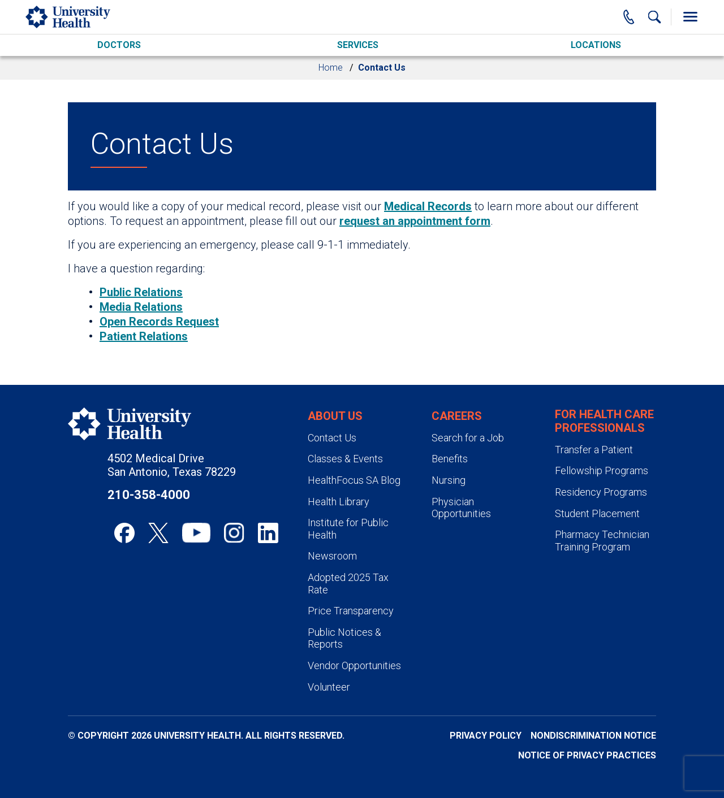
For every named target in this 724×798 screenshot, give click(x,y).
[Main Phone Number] (628, 16)
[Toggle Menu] (690, 16)
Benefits (450, 459)
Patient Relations (144, 336)
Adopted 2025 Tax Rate (348, 583)
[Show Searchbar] (654, 16)
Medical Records (428, 206)
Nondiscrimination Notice (593, 735)
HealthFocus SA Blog (354, 480)
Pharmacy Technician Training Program (602, 540)
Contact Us (332, 438)
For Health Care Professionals (604, 421)
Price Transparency (351, 611)
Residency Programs (601, 492)
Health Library (338, 502)
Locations (596, 45)
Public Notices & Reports (344, 638)
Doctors (119, 45)
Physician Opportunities (461, 508)
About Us (335, 416)
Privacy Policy (486, 735)
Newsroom (332, 556)
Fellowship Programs (601, 470)
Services (357, 45)
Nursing (449, 480)
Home (330, 67)
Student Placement (597, 513)
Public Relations (141, 292)
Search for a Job (468, 438)
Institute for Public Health (348, 529)
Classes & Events (345, 459)
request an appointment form (414, 221)
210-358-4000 (148, 495)
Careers (457, 416)
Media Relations (141, 307)
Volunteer (329, 687)
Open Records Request (159, 321)
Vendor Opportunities (354, 665)
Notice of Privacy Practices (587, 755)
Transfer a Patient (594, 450)
